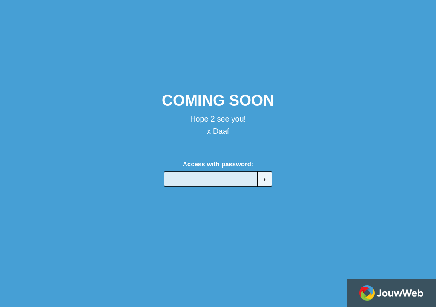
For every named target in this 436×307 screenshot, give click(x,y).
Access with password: (218, 164)
